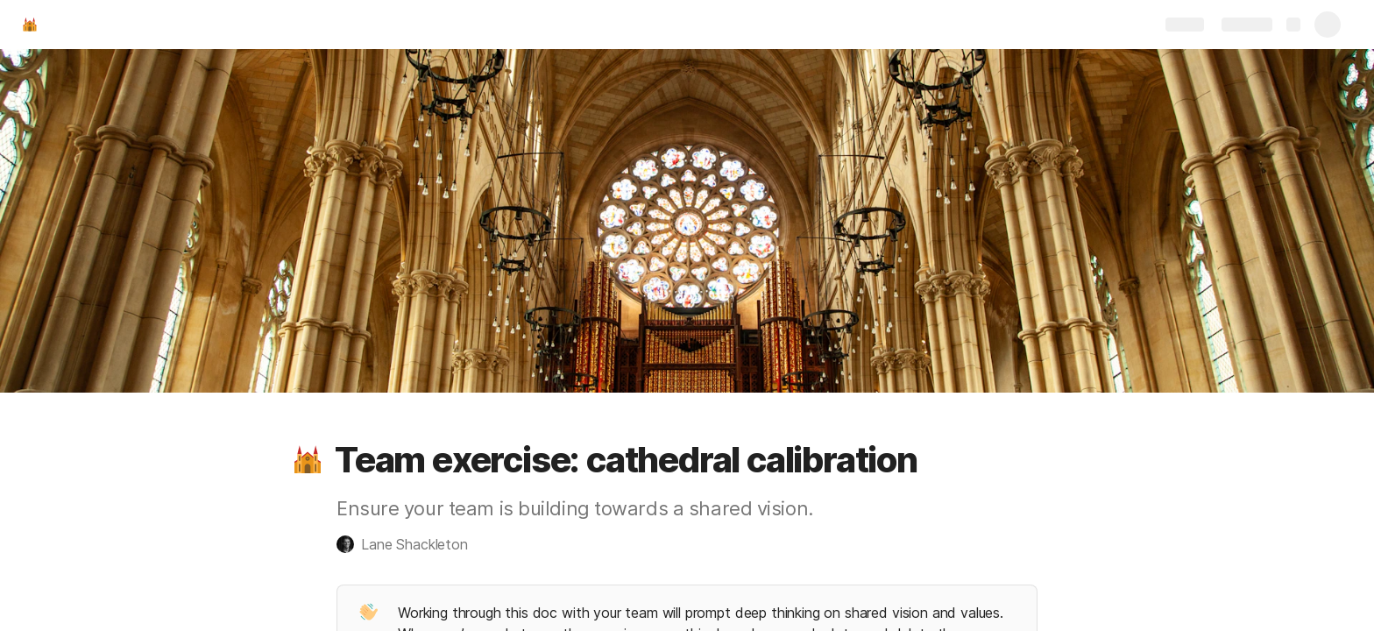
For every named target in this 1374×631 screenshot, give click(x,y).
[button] (307, 460)
